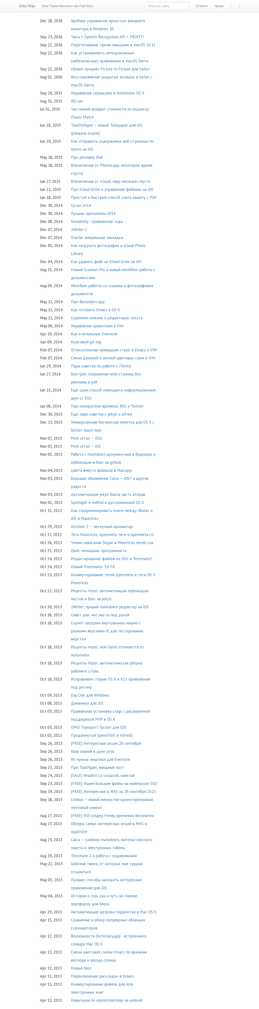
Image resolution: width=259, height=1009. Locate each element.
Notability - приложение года (97, 221)
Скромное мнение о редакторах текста (107, 317)
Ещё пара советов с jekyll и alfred (101, 414)
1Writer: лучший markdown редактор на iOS (110, 606)
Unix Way (27, 6)
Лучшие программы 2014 (93, 213)
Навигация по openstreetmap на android (106, 1000)
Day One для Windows (90, 695)
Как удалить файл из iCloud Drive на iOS (106, 261)
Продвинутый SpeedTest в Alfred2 (102, 735)
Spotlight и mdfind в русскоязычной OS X (107, 502)
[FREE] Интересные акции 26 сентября (106, 743)
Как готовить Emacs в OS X (95, 309)
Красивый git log (86, 342)
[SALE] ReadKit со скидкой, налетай (103, 775)
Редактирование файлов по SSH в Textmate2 (111, 558)
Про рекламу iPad (87, 157)
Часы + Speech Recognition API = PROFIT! (107, 36)
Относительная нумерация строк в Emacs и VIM (114, 350)
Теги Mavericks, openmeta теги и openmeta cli (112, 534)
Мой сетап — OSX (86, 438)
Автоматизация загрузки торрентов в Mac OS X (113, 912)
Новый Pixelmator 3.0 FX (93, 566)
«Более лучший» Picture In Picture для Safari (110, 69)
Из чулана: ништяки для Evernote (100, 759)
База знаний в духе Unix (92, 751)
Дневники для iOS (87, 703)
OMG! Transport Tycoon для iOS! (99, 727)
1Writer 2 (79, 229)
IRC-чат (77, 101)
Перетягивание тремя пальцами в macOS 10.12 (113, 44)
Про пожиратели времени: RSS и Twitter (107, 406)
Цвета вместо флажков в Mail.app (101, 470)
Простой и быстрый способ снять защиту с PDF (114, 197)
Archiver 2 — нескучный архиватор (102, 526)
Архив (219, 6)
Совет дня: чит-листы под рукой (100, 614)
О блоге (202, 6)
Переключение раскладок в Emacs (102, 976)
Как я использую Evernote (94, 333)
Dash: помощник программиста (99, 550)
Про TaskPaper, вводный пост (97, 767)
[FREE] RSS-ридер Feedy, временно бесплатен (112, 815)
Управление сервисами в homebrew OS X (107, 93)
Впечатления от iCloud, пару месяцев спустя (110, 181)
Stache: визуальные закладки (97, 237)
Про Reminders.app (88, 301)
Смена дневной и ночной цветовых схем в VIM (113, 358)
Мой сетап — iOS (86, 446)
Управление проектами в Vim (97, 325)
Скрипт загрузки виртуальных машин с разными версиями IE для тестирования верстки (107, 631)
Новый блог (81, 968)
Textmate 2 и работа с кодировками (104, 855)
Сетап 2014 (81, 205)
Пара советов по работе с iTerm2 (101, 366)
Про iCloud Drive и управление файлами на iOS (112, 189)
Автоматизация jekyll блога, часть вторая (108, 494)
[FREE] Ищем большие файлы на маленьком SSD (114, 783)
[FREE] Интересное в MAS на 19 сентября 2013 (113, 791)
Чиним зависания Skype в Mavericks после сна (112, 542)
